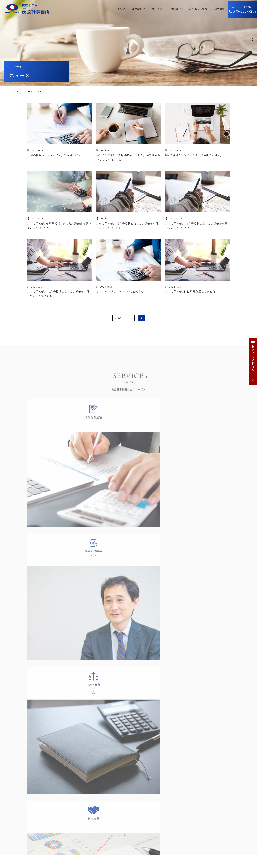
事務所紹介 (129, 8)
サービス (148, 8)
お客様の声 (166, 8)
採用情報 (210, 8)
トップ (112, 8)
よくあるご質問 (189, 8)
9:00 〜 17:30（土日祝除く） (240, 9)
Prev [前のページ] (118, 318)
